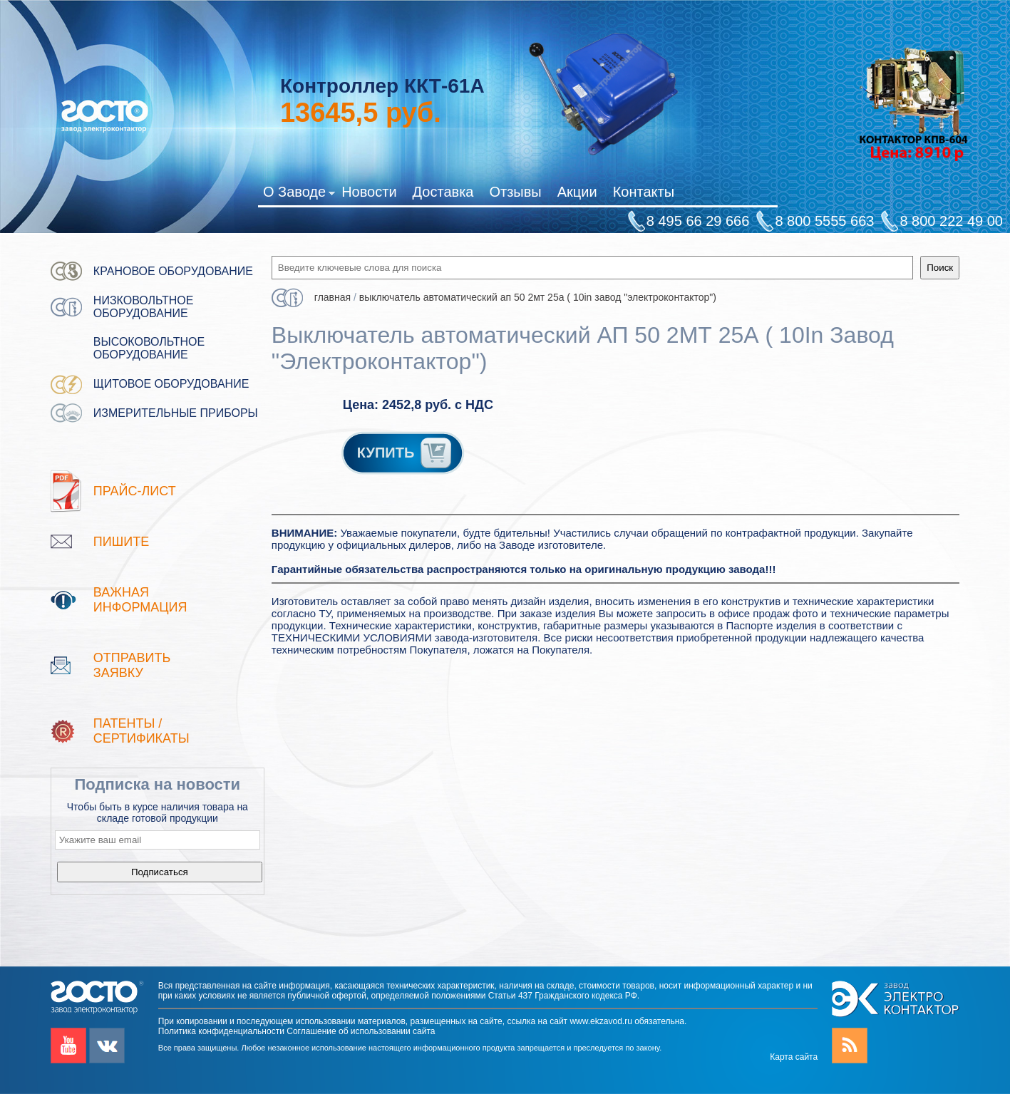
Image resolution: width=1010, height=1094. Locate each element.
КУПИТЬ (405, 452)
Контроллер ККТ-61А (382, 86)
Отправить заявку (132, 665)
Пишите (121, 542)
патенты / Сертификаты (141, 730)
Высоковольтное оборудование (149, 348)
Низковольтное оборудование (143, 306)
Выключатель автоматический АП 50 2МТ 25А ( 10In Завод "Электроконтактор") (537, 297)
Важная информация (140, 599)
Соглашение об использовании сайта (361, 1031)
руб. (360, 113)
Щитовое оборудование (171, 384)
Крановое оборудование (173, 271)
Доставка (443, 192)
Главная (332, 297)
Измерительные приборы (175, 413)
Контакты (643, 192)
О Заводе (299, 194)
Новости (368, 192)
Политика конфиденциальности (221, 1031)
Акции (577, 192)
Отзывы (515, 192)
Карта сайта (794, 1057)
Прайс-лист (134, 491)
